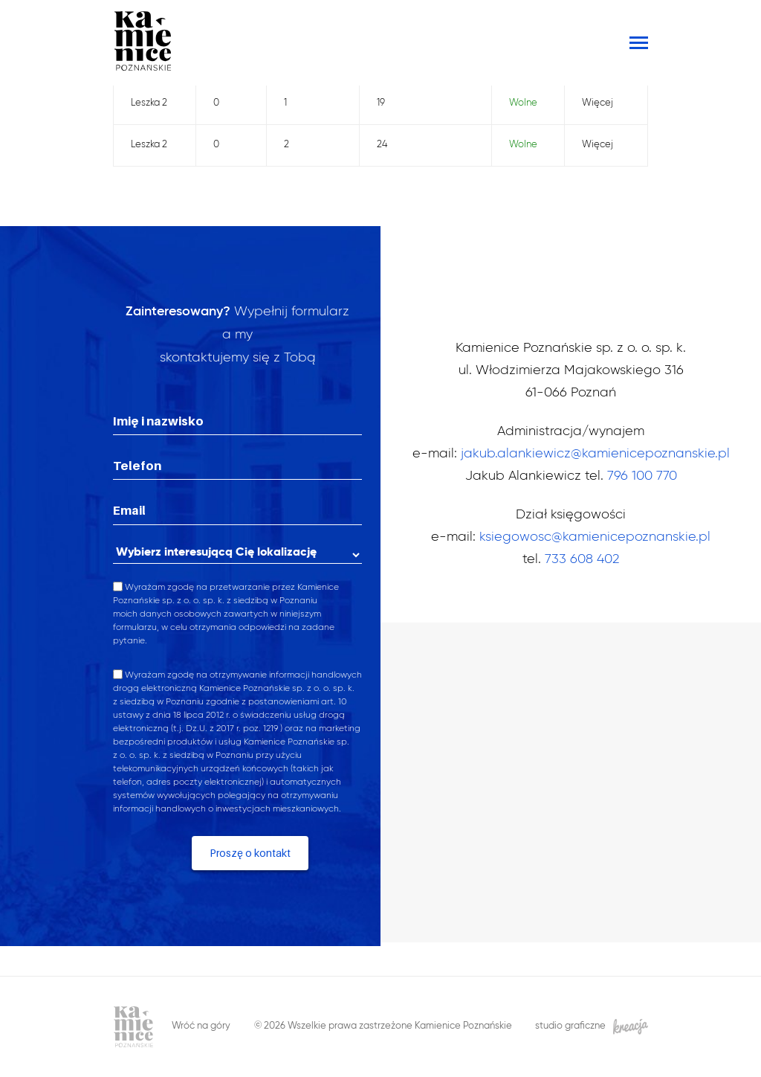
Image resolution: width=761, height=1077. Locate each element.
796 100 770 (642, 476)
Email (129, 510)
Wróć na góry (201, 1026)
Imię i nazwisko (158, 421)
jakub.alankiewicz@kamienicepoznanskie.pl (595, 453)
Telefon (137, 465)
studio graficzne (591, 1026)
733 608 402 (582, 559)
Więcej (597, 103)
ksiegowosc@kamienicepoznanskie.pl (594, 537)
